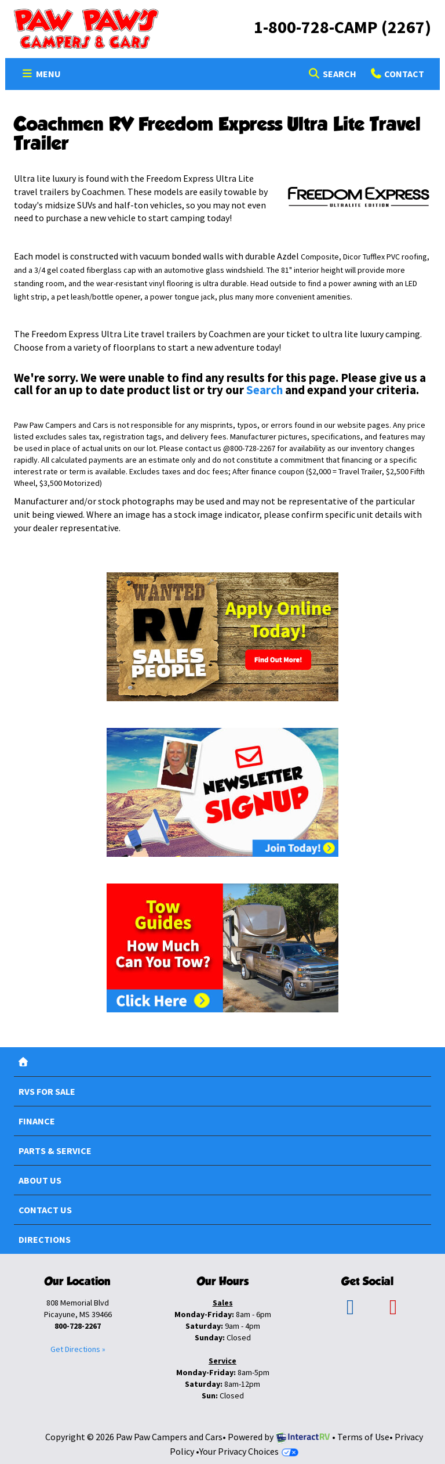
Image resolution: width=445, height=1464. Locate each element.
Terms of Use (363, 1437)
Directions (45, 1239)
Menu (44, 75)
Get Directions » (77, 1349)
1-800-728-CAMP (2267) (342, 27)
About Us (40, 1180)
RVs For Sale (47, 1091)
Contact (397, 75)
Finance (37, 1121)
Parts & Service (55, 1150)
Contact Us (45, 1210)
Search (331, 75)
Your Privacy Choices (248, 1451)
